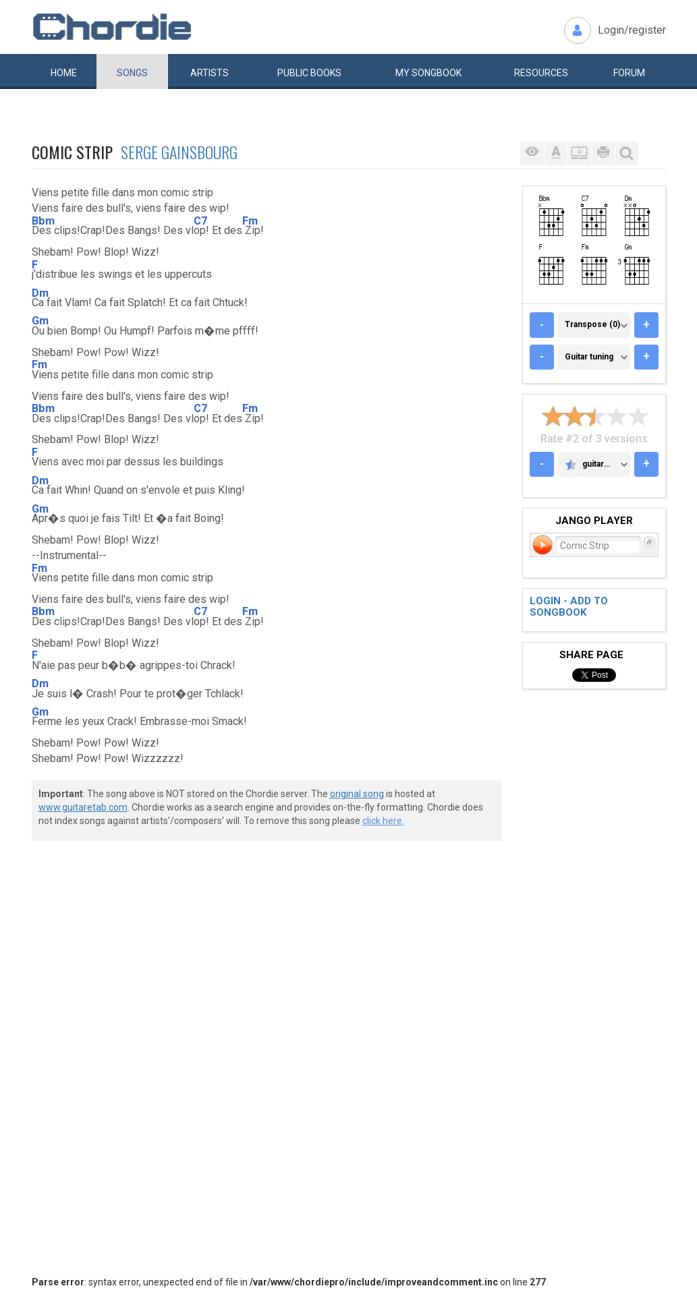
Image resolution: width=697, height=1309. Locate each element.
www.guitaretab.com (83, 807)
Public (309, 72)
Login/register (632, 30)
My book (428, 72)
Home (64, 72)
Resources (541, 72)
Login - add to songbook (569, 606)
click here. (383, 820)
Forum (629, 72)
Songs (132, 72)
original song (357, 793)
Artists (209, 72)
